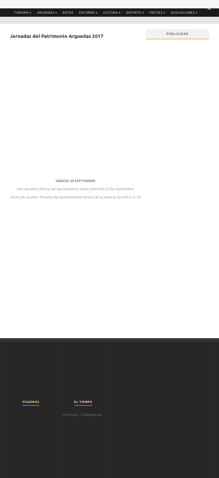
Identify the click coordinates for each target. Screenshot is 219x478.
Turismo (21, 12)
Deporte (133, 12)
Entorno (87, 12)
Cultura (110, 12)
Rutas (68, 12)
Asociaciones (183, 12)
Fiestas (156, 12)
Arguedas (45, 12)
